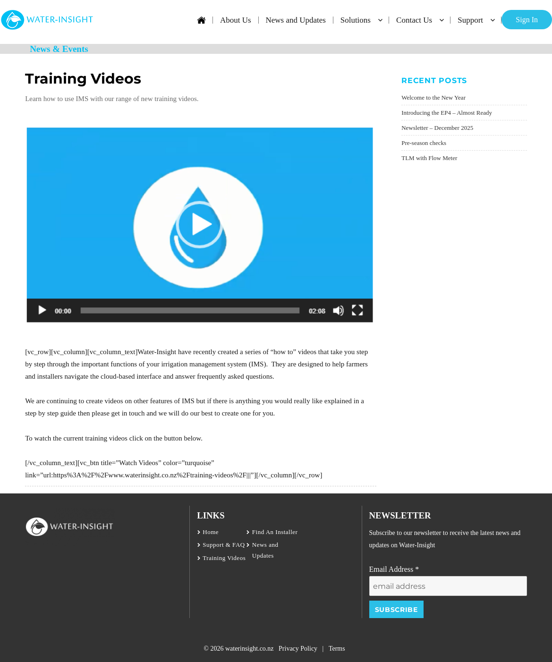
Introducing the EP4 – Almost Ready (446, 112)
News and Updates (295, 20)
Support (470, 20)
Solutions (355, 20)
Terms (337, 648)
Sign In (527, 20)
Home (211, 531)
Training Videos (224, 557)
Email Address (394, 569)
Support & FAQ (224, 544)
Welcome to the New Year (433, 97)
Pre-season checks (423, 142)
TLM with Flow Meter (429, 157)
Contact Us (414, 20)
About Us (235, 20)
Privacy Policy (298, 648)
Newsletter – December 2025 (437, 127)
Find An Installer (275, 531)
